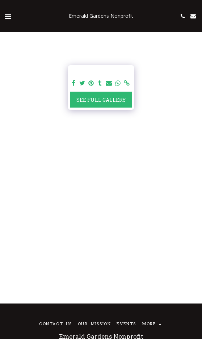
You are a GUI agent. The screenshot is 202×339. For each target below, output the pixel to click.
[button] (8, 16)
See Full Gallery (101, 99)
